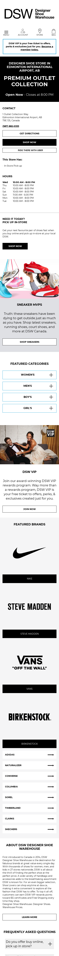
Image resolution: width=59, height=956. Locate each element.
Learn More (29, 917)
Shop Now (15, 246)
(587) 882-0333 (11, 126)
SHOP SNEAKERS (29, 341)
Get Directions (38, 133)
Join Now (29, 509)
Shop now (29, 142)
